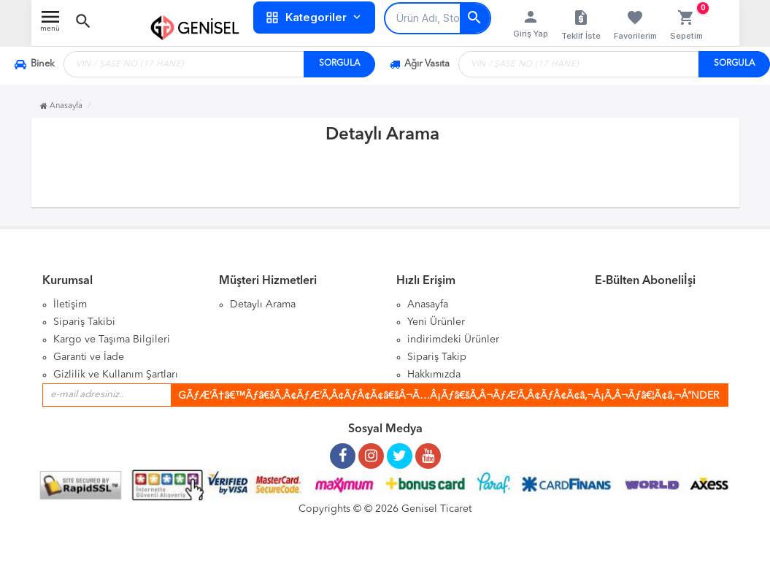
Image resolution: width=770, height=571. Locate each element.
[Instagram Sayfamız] (371, 450)
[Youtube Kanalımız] (428, 450)
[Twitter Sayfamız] (399, 450)
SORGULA (339, 63)
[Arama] (475, 18)
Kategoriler (314, 17)
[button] (83, 21)
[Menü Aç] (50, 24)
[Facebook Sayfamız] (342, 450)
